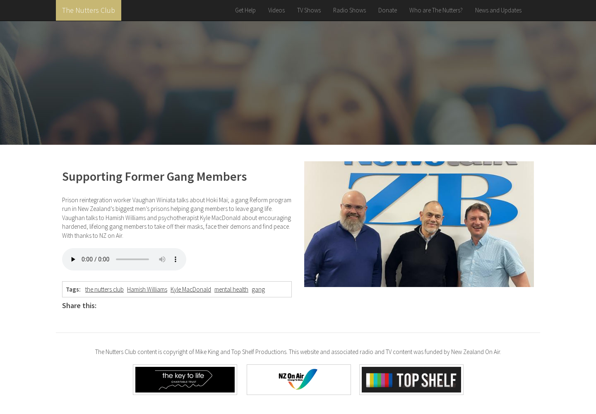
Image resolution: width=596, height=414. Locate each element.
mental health (231, 289)
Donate (387, 10)
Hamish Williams (147, 289)
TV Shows (309, 10)
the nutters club (104, 289)
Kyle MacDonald (191, 289)
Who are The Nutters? (436, 10)
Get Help (245, 10)
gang (258, 289)
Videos (276, 10)
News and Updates (498, 10)
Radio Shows (349, 10)
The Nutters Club (88, 10)
